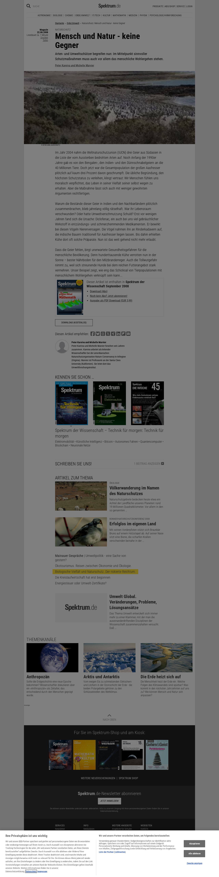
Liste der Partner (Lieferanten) (112, 857)
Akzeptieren (194, 849)
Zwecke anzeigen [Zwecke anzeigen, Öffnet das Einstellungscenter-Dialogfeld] (194, 869)
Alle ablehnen (195, 859)
